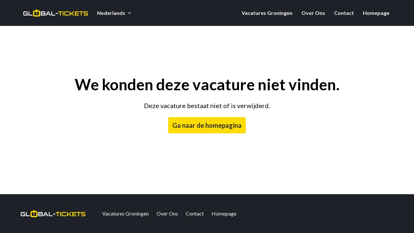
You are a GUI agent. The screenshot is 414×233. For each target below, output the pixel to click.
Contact (344, 13)
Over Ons (313, 13)
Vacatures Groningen (267, 13)
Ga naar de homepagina (207, 125)
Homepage (376, 13)
